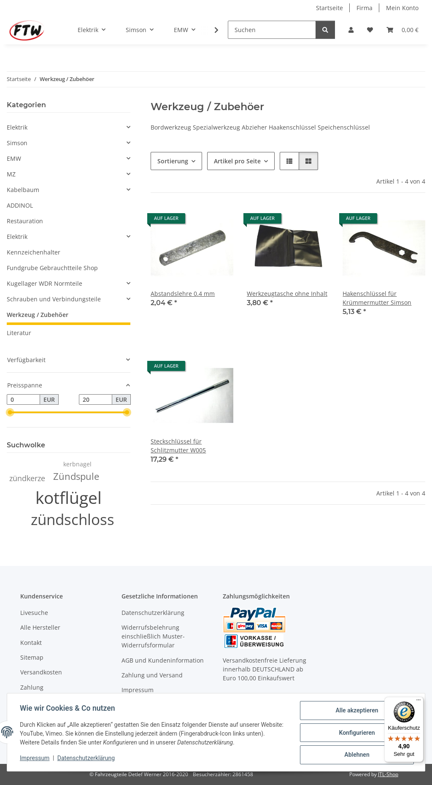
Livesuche (34, 613)
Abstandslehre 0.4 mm (183, 294)
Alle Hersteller (40, 627)
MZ (11, 174)
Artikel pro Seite (237, 161)
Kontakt (31, 643)
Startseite (329, 8)
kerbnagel (77, 464)
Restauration (25, 221)
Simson (17, 143)
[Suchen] (272, 30)
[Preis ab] (23, 399)
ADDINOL (20, 205)
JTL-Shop (388, 774)
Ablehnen (355, 755)
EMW (14, 158)
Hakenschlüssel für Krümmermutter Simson (377, 298)
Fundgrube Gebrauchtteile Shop (52, 268)
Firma (364, 8)
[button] (351, 29)
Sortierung (172, 161)
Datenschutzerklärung (87, 758)
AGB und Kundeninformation (163, 660)
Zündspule (76, 476)
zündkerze (27, 478)
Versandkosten (41, 672)
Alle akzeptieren (356, 711)
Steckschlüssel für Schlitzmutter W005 (178, 445)
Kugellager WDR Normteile (44, 283)
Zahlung (31, 687)
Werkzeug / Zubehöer (37, 315)
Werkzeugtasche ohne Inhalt (287, 294)
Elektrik (17, 127)
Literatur (19, 333)
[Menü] (418, 702)
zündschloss (72, 519)
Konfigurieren (356, 733)
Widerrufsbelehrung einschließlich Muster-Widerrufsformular (153, 636)
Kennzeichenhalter (33, 252)
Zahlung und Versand (152, 675)
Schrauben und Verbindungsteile (54, 299)
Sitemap (31, 657)
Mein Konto (402, 8)
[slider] (10, 413)
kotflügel (68, 497)
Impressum (35, 758)
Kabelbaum (23, 190)
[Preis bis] (95, 399)
